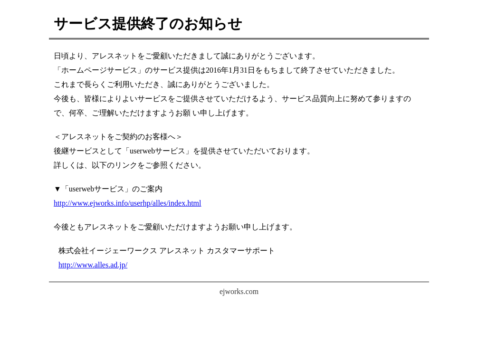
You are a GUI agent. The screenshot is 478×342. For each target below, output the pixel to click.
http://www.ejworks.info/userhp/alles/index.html (127, 203)
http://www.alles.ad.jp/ (92, 265)
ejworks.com (239, 291)
